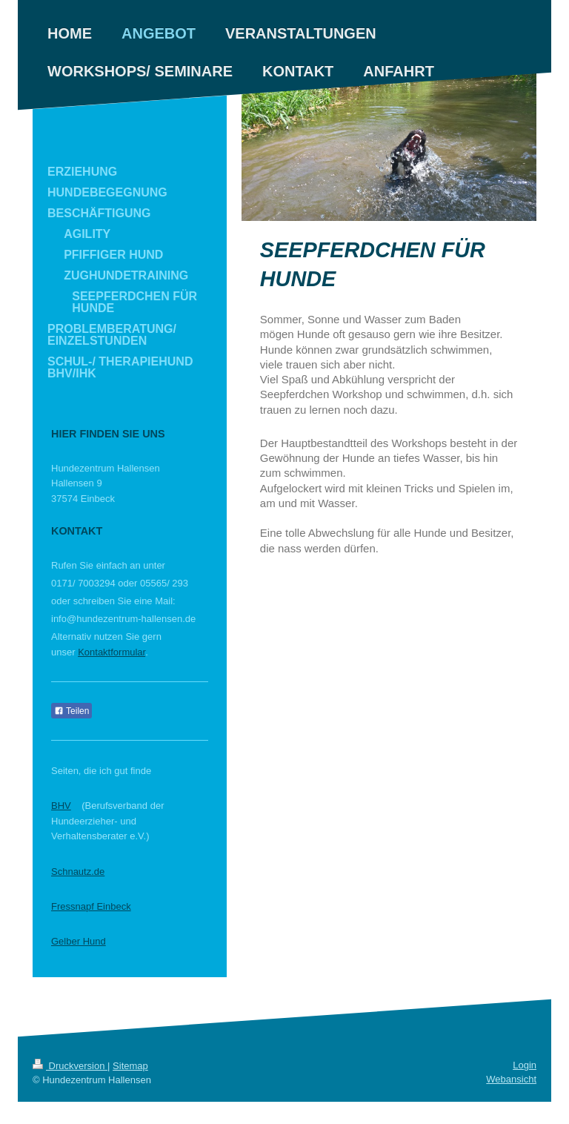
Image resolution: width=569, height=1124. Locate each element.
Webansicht (511, 1079)
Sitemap (130, 1065)
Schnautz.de (77, 871)
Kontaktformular (111, 652)
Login (524, 1065)
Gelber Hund (78, 941)
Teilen (71, 711)
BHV (61, 805)
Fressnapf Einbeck (91, 906)
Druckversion (70, 1065)
